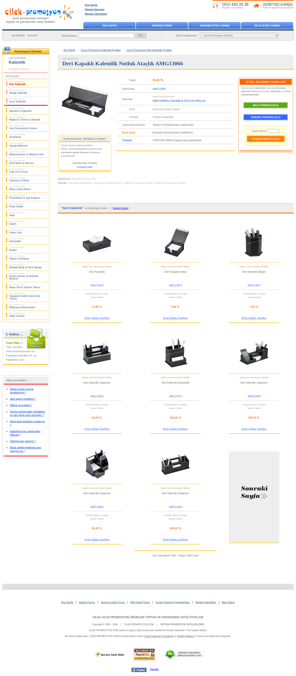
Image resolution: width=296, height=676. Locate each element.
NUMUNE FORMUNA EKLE (266, 117)
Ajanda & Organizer (20, 109)
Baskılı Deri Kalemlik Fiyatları (170, 183)
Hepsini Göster (120, 208)
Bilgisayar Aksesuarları (22, 306)
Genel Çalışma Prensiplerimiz (173, 602)
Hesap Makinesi (18, 144)
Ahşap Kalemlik (18, 91)
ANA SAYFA (109, 25)
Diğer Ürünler (17, 314)
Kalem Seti (17, 231)
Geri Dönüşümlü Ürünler (23, 127)
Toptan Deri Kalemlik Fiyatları (138, 183)
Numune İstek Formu (113, 602)
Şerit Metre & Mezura (21, 161)
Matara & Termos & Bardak (24, 118)
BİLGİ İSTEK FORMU (267, 25)
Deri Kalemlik (17, 82)
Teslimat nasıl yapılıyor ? (23, 441)
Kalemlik (76, 179)
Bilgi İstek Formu (140, 602)
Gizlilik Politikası (185, 636)
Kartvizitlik (17, 240)
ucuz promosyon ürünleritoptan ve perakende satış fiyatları (30, 19)
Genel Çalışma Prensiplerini (158, 636)
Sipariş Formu (87, 602)
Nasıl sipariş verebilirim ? (23, 399)
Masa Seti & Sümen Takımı (24, 286)
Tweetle (154, 669)
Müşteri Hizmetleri (96, 13)
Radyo (17, 248)
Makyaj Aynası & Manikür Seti (26, 153)
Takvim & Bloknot (19, 257)
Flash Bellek (17, 205)
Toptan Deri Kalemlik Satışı (108, 183)
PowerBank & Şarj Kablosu (24, 196)
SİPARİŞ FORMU (162, 25)
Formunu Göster (84, 166)
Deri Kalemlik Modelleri (80, 183)
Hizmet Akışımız (94, 9)
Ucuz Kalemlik (17, 100)
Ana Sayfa (91, 5)
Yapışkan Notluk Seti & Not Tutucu (24, 296)
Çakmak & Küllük (19, 179)
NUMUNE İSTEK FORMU (215, 25)
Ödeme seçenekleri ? (21, 405)
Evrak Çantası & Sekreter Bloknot (23, 276)
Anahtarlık (17, 135)
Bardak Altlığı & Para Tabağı (25, 266)
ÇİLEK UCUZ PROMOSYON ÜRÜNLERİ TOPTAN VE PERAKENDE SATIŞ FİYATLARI (147, 617)
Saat (17, 214)
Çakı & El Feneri (18, 170)
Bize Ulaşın (228, 602)
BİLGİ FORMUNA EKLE (266, 105)
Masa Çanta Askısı (20, 187)
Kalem (17, 222)
